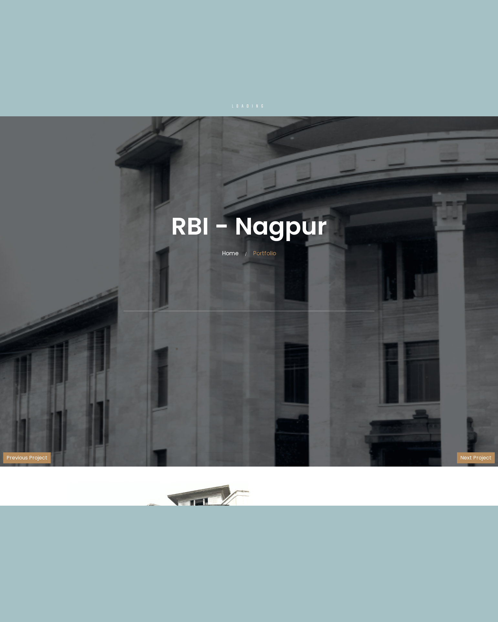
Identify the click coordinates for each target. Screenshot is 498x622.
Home (230, 253)
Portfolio (264, 253)
